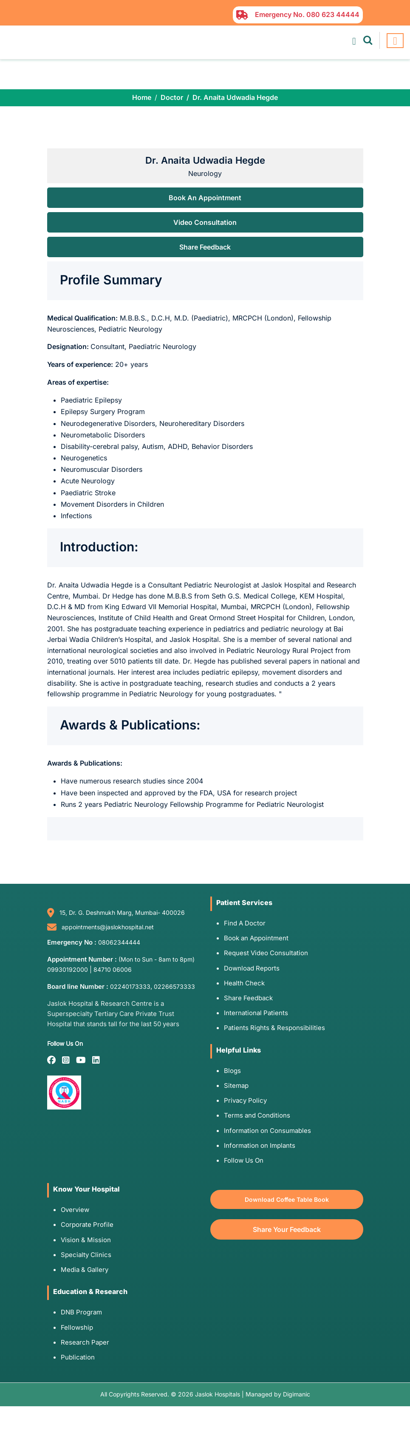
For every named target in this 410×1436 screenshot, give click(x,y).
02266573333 (174, 986)
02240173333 (130, 986)
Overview (75, 1210)
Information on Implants (259, 1145)
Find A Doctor (245, 923)
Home (141, 97)
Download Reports (252, 968)
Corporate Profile (87, 1224)
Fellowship (77, 1327)
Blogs (232, 1071)
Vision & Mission (86, 1240)
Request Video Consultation (266, 953)
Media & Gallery (84, 1270)
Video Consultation (205, 222)
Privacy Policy (245, 1100)
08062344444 (119, 942)
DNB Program (81, 1312)
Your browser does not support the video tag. (205, 74)
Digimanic (296, 1394)
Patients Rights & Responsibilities (274, 1028)
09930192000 (67, 969)
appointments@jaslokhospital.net (108, 927)
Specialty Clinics (86, 1255)
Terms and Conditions (257, 1115)
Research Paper (85, 1342)
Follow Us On (243, 1160)
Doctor (172, 97)
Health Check (244, 983)
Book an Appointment (256, 938)
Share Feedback (205, 247)
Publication (78, 1357)
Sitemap (236, 1085)
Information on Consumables (267, 1131)
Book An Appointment (205, 197)
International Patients (256, 1013)
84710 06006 (112, 969)
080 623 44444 (332, 14)
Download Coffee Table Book (287, 1199)
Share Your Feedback (287, 1229)
